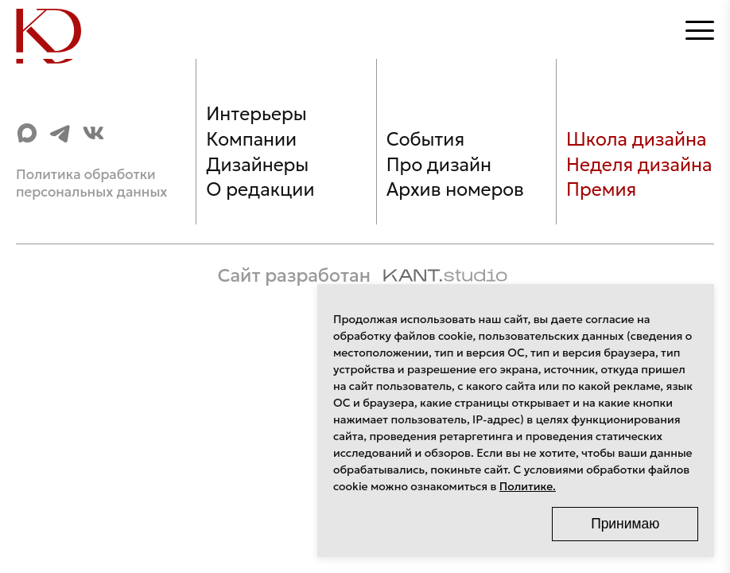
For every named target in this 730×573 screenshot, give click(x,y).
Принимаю (625, 524)
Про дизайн (438, 165)
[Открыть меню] (699, 30)
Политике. (527, 486)
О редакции (260, 189)
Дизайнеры (257, 165)
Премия (601, 189)
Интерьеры (256, 114)
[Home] (57, 31)
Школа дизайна (636, 139)
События (425, 139)
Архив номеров (455, 189)
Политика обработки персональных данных (91, 183)
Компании (251, 139)
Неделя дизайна (639, 165)
